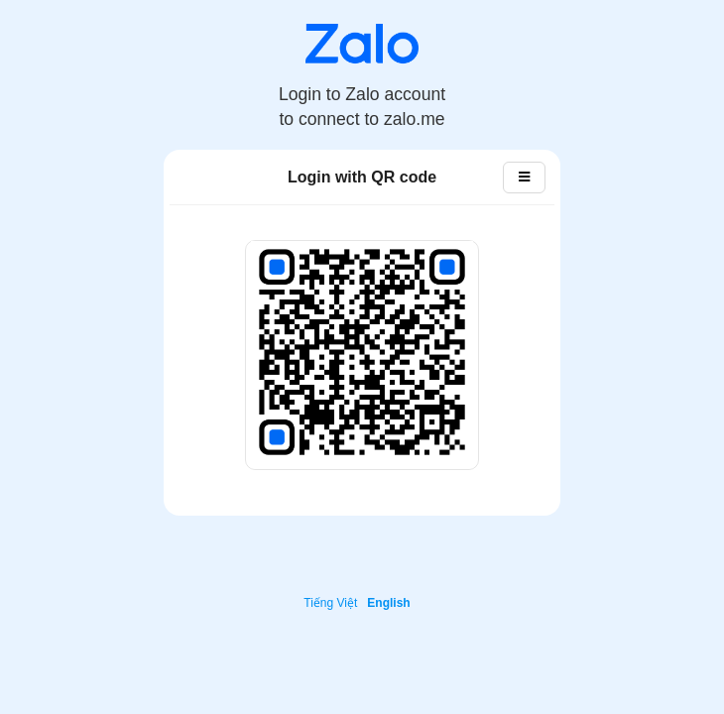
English (388, 603)
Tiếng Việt (330, 603)
